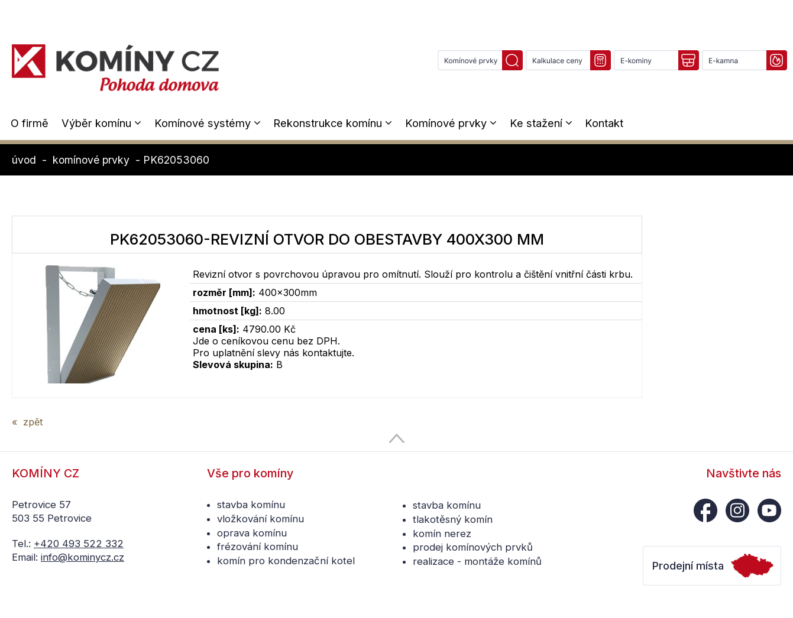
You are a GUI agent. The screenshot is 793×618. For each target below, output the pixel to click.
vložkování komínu (260, 519)
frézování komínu (257, 546)
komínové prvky (91, 160)
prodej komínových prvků (473, 547)
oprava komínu (252, 533)
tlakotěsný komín (453, 519)
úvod (24, 160)
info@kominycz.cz (82, 557)
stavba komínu (251, 504)
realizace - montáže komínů (477, 561)
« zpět (27, 422)
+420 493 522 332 (79, 543)
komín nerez (442, 533)
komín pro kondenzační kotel (286, 561)
